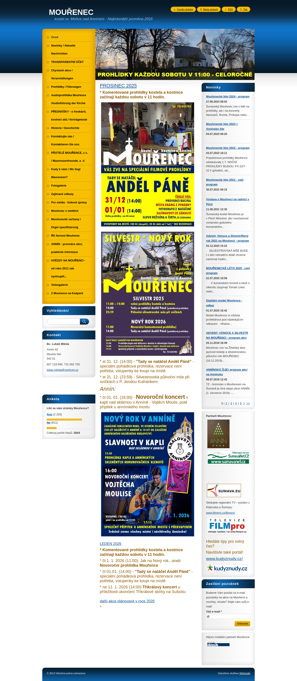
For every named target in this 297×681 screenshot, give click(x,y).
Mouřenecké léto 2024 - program (227, 96)
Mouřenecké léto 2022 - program (227, 148)
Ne (48, 422)
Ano (49, 414)
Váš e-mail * (214, 611)
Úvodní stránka (185, 9)
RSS (230, 9)
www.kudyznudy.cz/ (224, 558)
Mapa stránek (210, 9)
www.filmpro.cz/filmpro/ (220, 512)
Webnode (244, 673)
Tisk (245, 9)
